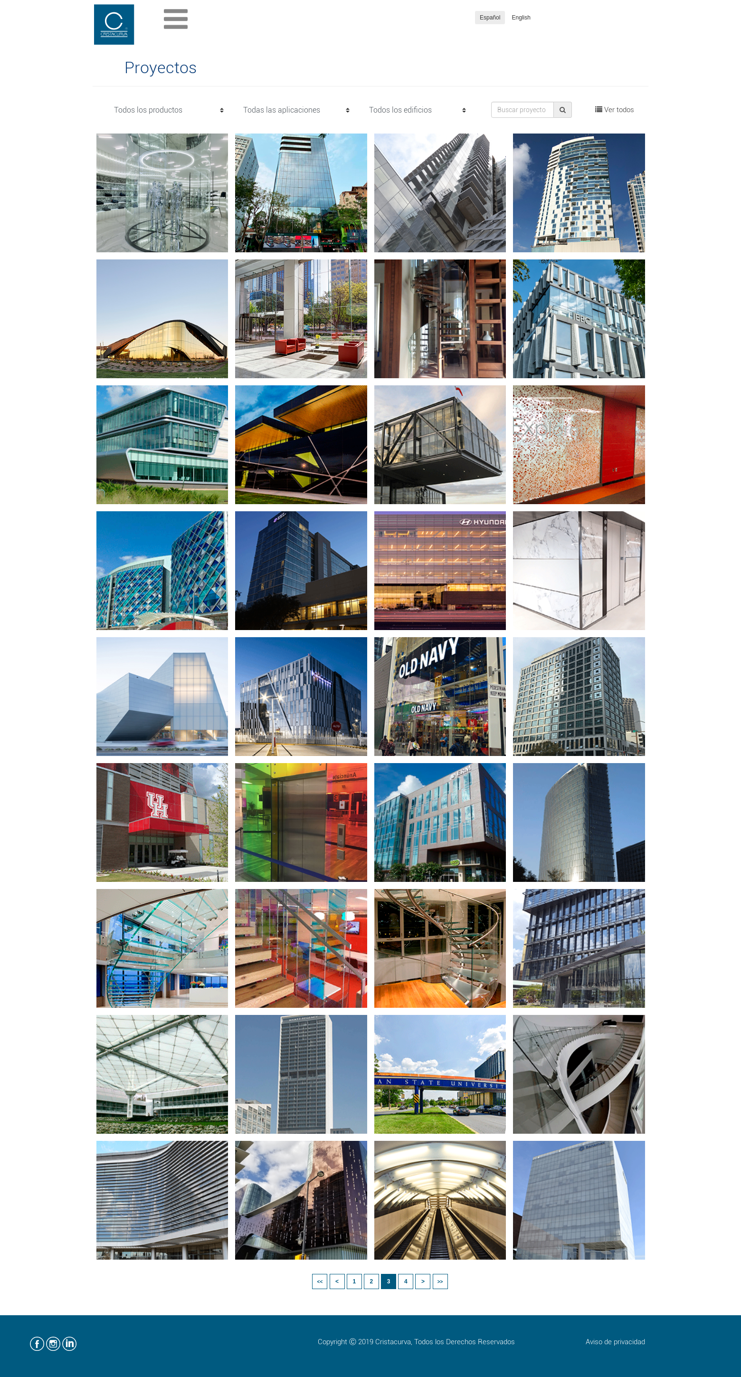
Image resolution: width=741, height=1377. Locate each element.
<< (320, 1281)
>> (440, 1281)
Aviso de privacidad (615, 1342)
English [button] (521, 17)
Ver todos (614, 109)
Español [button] (490, 17)
